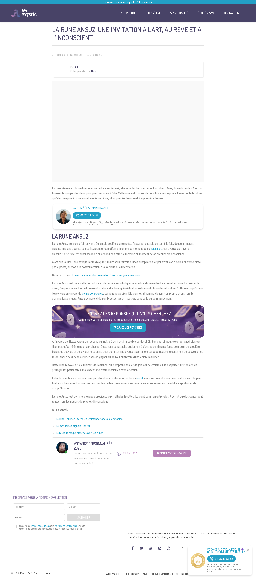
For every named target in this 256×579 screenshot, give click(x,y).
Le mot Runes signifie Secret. (73, 426)
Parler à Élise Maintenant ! (90, 208)
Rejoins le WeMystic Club (136, 574)
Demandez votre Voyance (172, 453)
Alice (77, 67)
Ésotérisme (94, 55)
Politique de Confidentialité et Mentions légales (171, 574)
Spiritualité (179, 13)
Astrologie (129, 13)
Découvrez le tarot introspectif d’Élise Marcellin (128, 2)
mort (140, 378)
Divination (231, 13)
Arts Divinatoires (69, 55)
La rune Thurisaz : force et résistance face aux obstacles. (89, 419)
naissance (156, 249)
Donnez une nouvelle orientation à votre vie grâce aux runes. (107, 275)
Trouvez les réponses (128, 327)
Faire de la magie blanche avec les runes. (80, 433)
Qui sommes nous (114, 574)
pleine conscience (92, 293)
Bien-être (153, 13)
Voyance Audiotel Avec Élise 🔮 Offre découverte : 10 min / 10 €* (226, 551)
